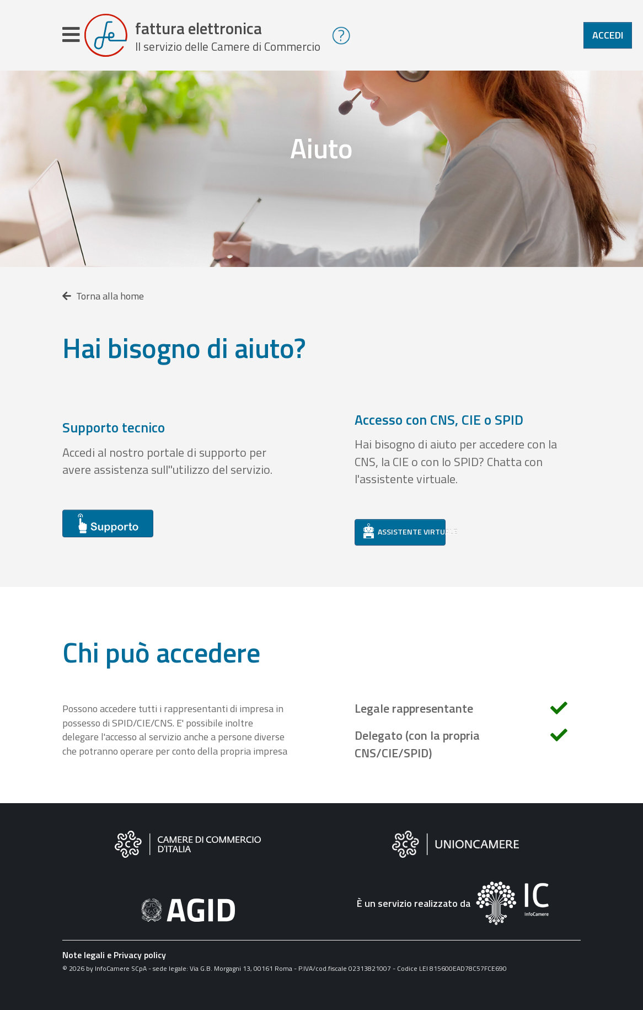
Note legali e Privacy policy (114, 954)
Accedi (607, 35)
